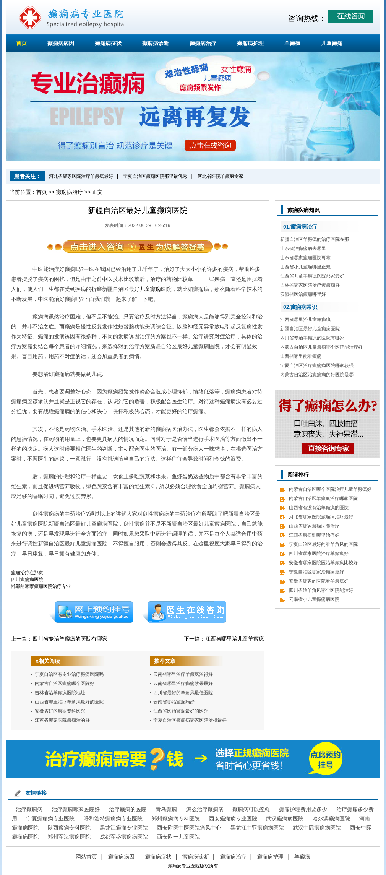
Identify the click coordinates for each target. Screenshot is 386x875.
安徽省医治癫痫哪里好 (303, 294)
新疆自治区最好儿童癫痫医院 (310, 328)
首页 (21, 43)
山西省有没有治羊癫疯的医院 (319, 507)
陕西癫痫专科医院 (69, 828)
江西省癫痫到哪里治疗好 (314, 535)
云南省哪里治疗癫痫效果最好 (183, 683)
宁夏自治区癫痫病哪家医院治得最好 (190, 720)
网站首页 (86, 857)
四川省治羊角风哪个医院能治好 (321, 590)
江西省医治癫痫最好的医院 (180, 711)
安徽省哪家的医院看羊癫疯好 (319, 581)
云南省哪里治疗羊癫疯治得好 (183, 674)
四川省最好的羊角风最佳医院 (183, 692)
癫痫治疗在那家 (27, 572)
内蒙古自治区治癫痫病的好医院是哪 (317, 374)
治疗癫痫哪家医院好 (76, 809)
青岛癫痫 (166, 809)
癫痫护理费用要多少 (303, 809)
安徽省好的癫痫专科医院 (60, 711)
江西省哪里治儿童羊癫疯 (234, 639)
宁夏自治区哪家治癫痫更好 (316, 572)
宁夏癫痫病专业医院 (50, 818)
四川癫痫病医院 (27, 579)
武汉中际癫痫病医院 (317, 828)
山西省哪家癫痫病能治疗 (314, 526)
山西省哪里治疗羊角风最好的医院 (69, 702)
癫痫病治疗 (203, 43)
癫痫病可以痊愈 (251, 809)
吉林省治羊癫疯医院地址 (60, 692)
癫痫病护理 (250, 43)
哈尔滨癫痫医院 (331, 818)
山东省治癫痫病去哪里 (303, 248)
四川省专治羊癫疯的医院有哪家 (69, 639)
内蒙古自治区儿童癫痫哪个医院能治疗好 (321, 347)
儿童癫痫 (331, 43)
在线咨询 (184, 612)
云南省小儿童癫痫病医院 (314, 599)
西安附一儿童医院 (178, 837)
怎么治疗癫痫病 (205, 809)
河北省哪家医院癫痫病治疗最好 (321, 516)
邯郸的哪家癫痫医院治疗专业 (41, 586)
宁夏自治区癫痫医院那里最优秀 (155, 176)
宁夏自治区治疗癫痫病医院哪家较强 (317, 365)
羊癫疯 (292, 43)
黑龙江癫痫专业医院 (124, 828)
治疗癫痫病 (29, 809)
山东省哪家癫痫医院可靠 (305, 257)
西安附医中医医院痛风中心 (189, 828)
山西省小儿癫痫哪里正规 (305, 266)
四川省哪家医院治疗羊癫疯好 (319, 553)
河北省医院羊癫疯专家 (220, 176)
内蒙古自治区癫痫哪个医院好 (64, 683)
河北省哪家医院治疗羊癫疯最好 (81, 176)
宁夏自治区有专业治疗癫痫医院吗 (69, 674)
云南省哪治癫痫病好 (174, 702)
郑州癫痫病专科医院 (176, 818)
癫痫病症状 (108, 43)
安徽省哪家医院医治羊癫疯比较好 (323, 562)
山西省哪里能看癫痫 (300, 356)
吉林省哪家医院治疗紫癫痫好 (310, 285)
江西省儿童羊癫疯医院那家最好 (312, 276)
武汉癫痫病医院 (284, 818)
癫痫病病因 (60, 43)
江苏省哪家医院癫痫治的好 (62, 720)
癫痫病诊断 (155, 43)
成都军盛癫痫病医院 (124, 837)
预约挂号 (91, 612)
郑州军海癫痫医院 (69, 837)
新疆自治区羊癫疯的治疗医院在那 (314, 239)
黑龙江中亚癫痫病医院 (257, 828)
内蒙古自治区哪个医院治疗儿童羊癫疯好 (330, 489)
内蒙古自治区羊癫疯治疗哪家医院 (323, 498)
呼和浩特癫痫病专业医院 (113, 818)
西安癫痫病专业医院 (233, 818)
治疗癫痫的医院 (127, 809)
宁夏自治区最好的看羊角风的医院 (323, 544)
